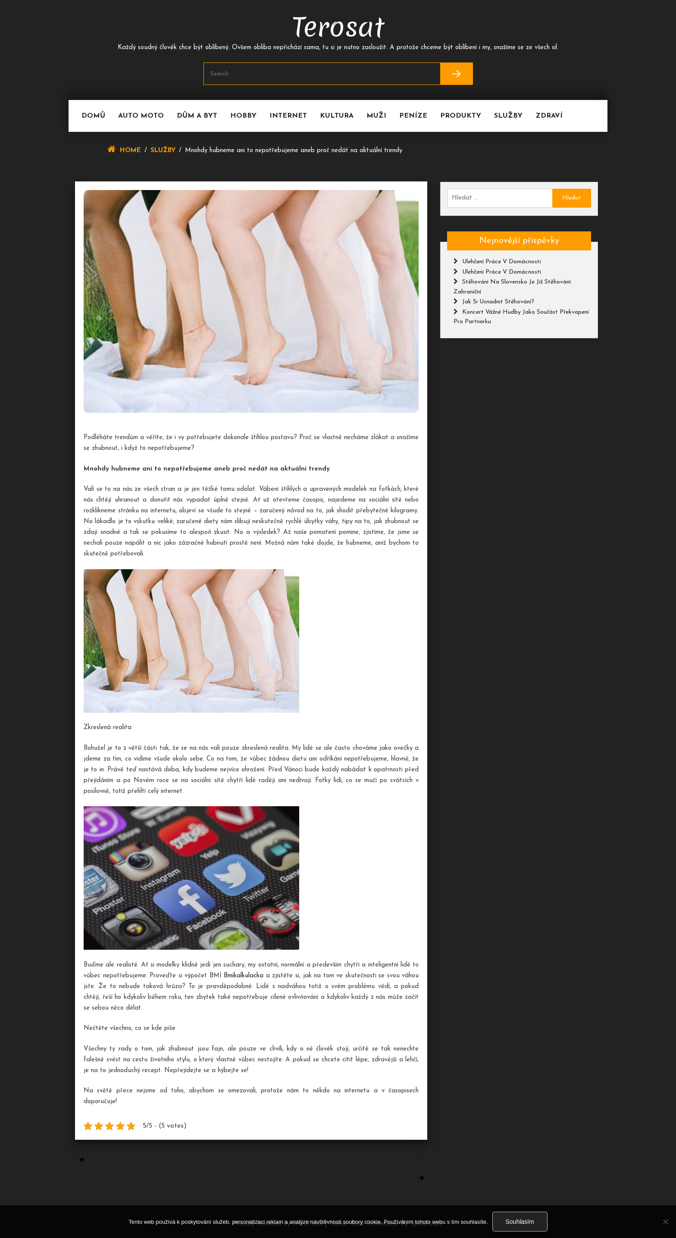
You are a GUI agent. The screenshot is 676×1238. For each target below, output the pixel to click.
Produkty (460, 115)
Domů (93, 115)
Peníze (413, 115)
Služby (508, 115)
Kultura (337, 115)
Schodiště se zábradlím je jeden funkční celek (338, 1178)
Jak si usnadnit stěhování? (498, 302)
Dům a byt (197, 115)
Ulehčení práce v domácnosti (501, 262)
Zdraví (549, 115)
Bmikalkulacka (243, 976)
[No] (665, 1221)
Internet (288, 115)
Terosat (338, 27)
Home (130, 150)
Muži (376, 115)
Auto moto (141, 115)
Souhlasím (520, 1221)
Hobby (243, 115)
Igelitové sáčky (112, 1160)
